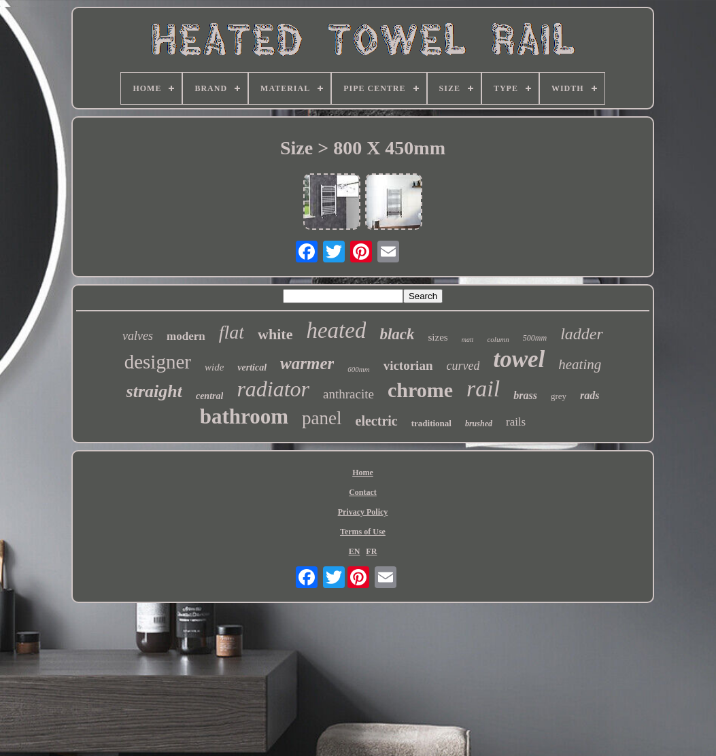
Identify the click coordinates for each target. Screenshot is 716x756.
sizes (438, 337)
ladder (581, 334)
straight (154, 391)
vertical (252, 367)
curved (462, 366)
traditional (431, 423)
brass (525, 395)
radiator (273, 389)
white (275, 334)
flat (231, 332)
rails (516, 421)
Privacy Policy (363, 512)
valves (137, 336)
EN (354, 551)
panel (321, 418)
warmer (307, 363)
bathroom (244, 416)
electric (377, 420)
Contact (363, 492)
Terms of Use (363, 531)
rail (483, 388)
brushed (478, 423)
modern (186, 336)
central (209, 396)
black (396, 334)
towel (519, 359)
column (498, 339)
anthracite (348, 394)
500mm (535, 338)
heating (579, 364)
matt (468, 339)
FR (371, 551)
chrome (420, 390)
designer (157, 362)
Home (362, 472)
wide (214, 367)
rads (589, 395)
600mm (358, 369)
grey (558, 396)
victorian (408, 365)
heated (336, 330)
